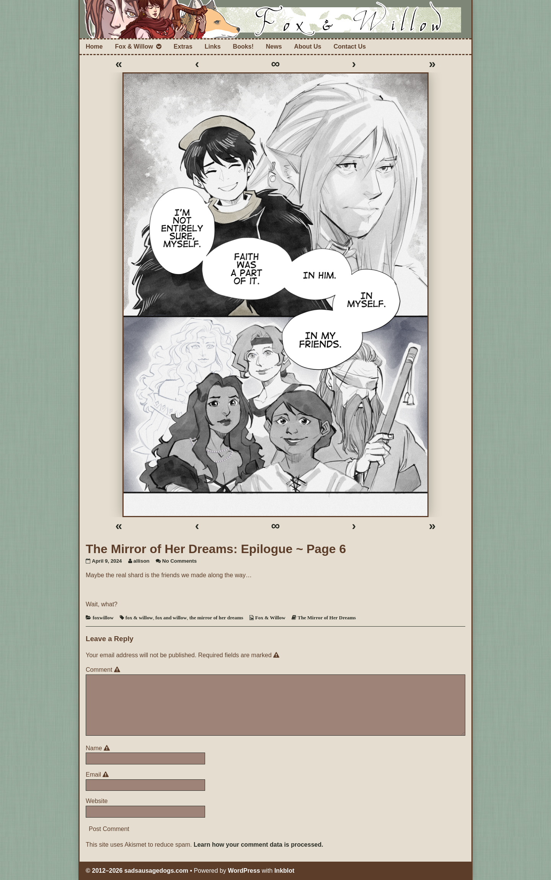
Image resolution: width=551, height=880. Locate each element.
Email (98, 774)
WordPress (244, 870)
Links (213, 46)
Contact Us (350, 46)
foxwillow (103, 617)
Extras (183, 46)
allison (142, 561)
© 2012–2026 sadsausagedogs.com (137, 870)
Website (97, 801)
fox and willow (171, 617)
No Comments (179, 561)
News (274, 46)
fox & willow (139, 617)
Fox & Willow (134, 46)
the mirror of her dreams (216, 617)
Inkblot (284, 870)
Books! (243, 46)
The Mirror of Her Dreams (327, 617)
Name (99, 748)
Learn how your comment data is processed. (258, 844)
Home (94, 46)
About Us (307, 46)
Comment (104, 669)
